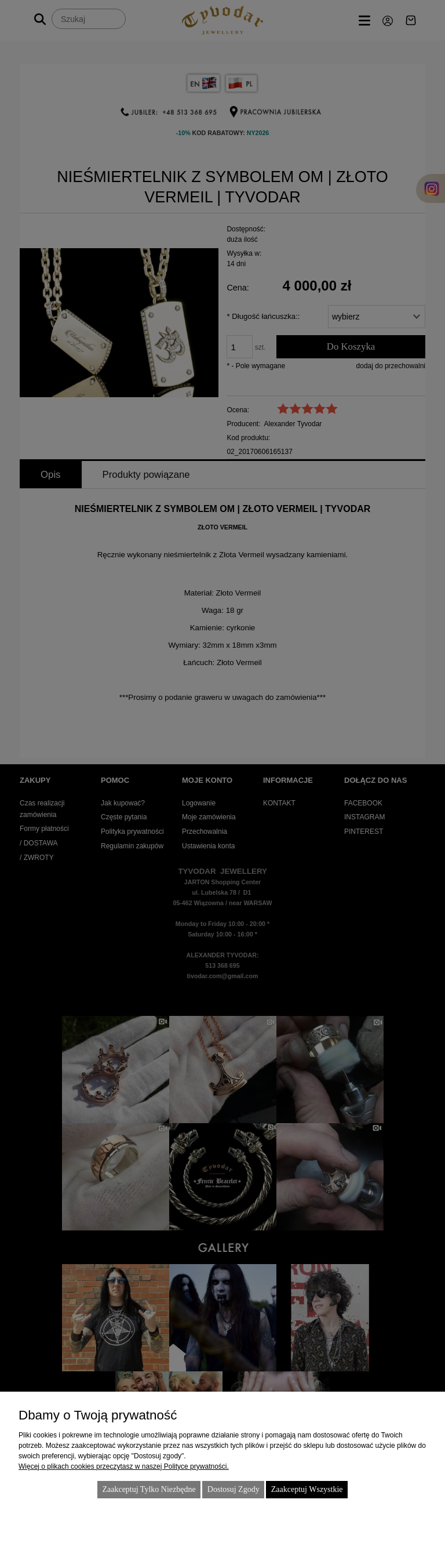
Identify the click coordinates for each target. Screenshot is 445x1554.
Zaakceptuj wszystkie (307, 1489)
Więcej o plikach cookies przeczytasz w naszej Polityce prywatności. (124, 1466)
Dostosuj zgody (233, 1489)
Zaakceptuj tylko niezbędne (148, 1489)
